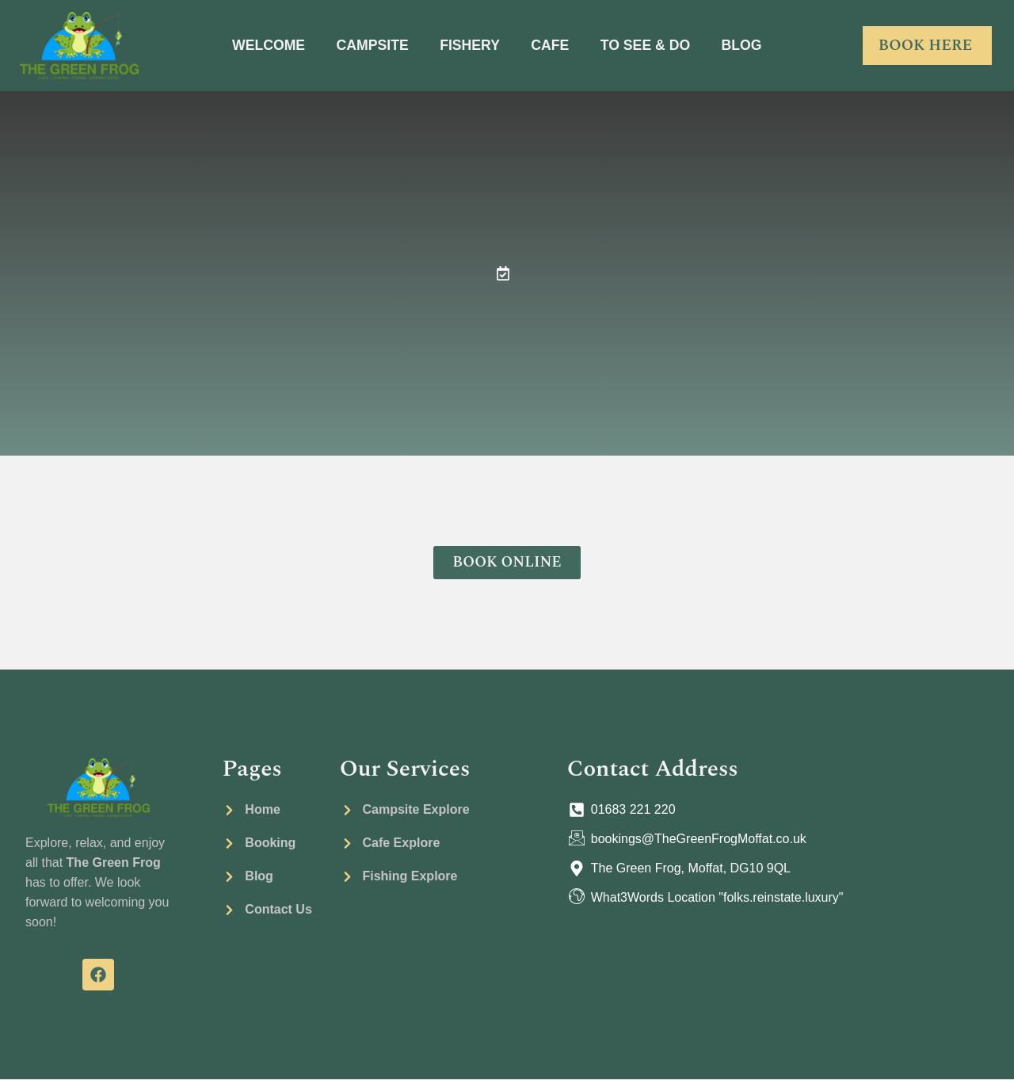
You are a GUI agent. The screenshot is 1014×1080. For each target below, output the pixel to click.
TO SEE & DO (648, 45)
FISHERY (469, 45)
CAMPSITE (370, 45)
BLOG (746, 45)
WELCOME (264, 45)
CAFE (551, 45)
